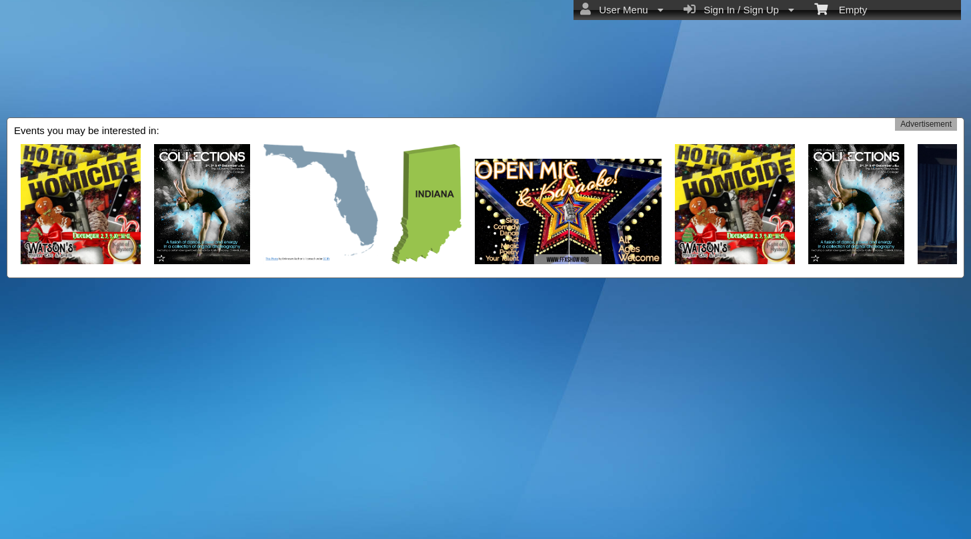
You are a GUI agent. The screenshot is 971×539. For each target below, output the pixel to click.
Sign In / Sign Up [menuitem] (739, 9)
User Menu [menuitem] (622, 9)
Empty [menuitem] (840, 8)
